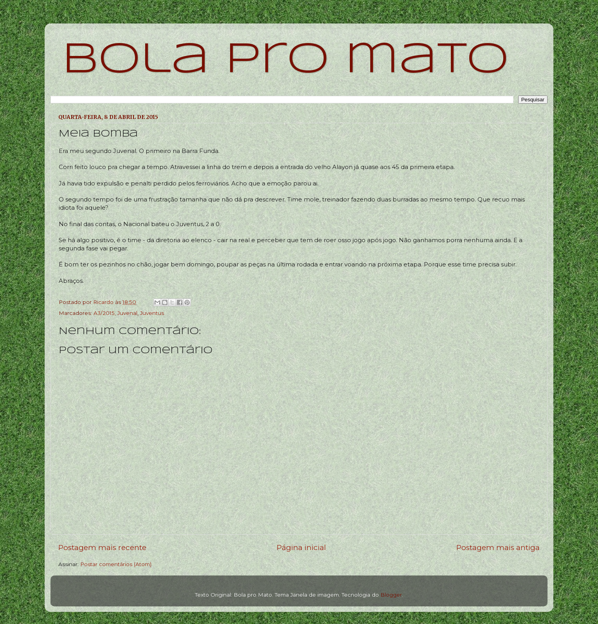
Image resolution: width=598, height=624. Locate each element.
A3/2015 (104, 313)
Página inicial (301, 547)
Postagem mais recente (102, 547)
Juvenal (127, 313)
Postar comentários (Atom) (115, 564)
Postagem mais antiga (498, 547)
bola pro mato (285, 60)
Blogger (391, 595)
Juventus (152, 313)
